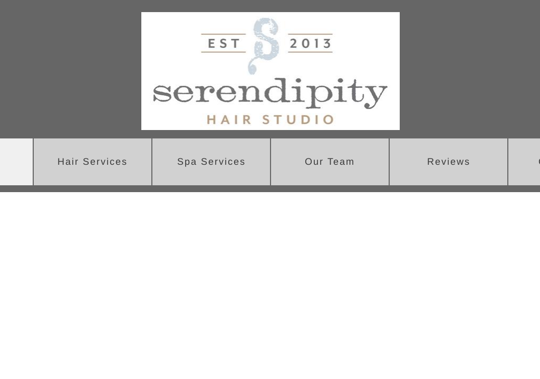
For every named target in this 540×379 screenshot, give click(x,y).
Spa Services (211, 161)
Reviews (448, 161)
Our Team (330, 161)
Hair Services (92, 161)
